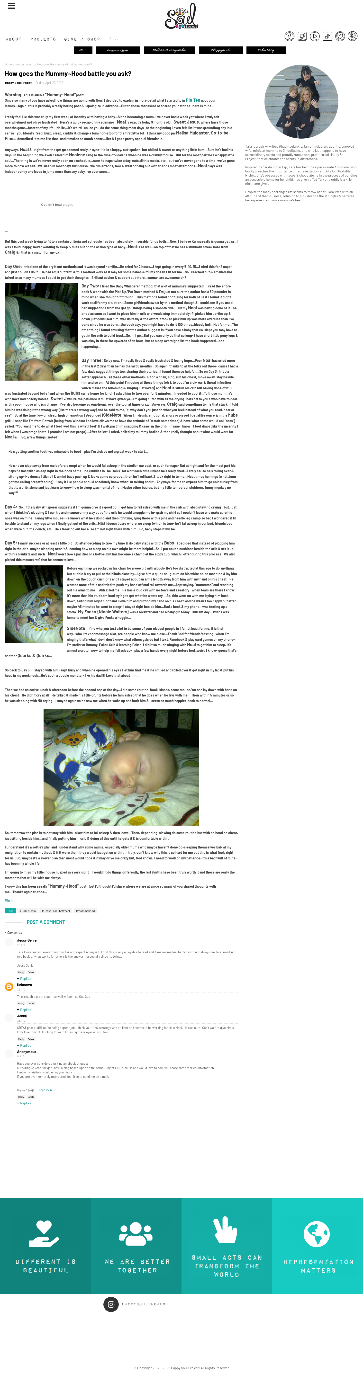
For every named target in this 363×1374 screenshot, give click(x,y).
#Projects (47, 41)
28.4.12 (21, 944)
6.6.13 (20, 1056)
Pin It (9, 900)
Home (8, 64)
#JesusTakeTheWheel (56, 910)
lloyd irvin (45, 1090)
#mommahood (24, 64)
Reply (21, 972)
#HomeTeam (27, 910)
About (15, 41)
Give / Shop (85, 41)
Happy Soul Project (18, 83)
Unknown (24, 984)
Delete (31, 972)
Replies (25, 978)
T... (112, 41)
